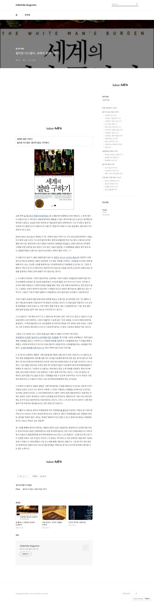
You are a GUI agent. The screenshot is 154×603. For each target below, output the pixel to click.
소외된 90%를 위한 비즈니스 (32, 347)
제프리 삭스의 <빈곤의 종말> (65, 257)
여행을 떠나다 (111, 186)
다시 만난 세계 (111, 124)
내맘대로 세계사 (110, 151)
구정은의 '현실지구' (113, 118)
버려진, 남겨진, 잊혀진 (114, 154)
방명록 (27, 15)
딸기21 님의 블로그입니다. (29, 549)
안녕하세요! (106, 100)
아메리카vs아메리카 (113, 144)
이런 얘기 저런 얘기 (111, 177)
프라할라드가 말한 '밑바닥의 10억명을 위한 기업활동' (37, 337)
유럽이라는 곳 (111, 138)
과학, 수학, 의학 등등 (114, 173)
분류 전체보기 (109, 108)
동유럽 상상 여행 (112, 157)
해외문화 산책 (111, 160)
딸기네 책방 (108, 164)
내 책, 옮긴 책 (111, 168)
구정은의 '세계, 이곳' (113, 121)
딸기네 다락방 (111, 184)
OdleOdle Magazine (26, 5)
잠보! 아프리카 (112, 141)
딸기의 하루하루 (112, 181)
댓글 (17, 535)
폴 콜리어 (64, 410)
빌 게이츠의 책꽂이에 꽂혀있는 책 (37, 215)
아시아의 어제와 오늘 (114, 130)
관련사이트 (126, 593)
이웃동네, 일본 (112, 133)
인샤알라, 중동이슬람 (114, 135)
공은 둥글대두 (111, 189)
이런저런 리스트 (112, 170)
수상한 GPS (111, 115)
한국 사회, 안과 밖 (113, 127)
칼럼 (108, 147)
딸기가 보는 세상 (110, 112)
